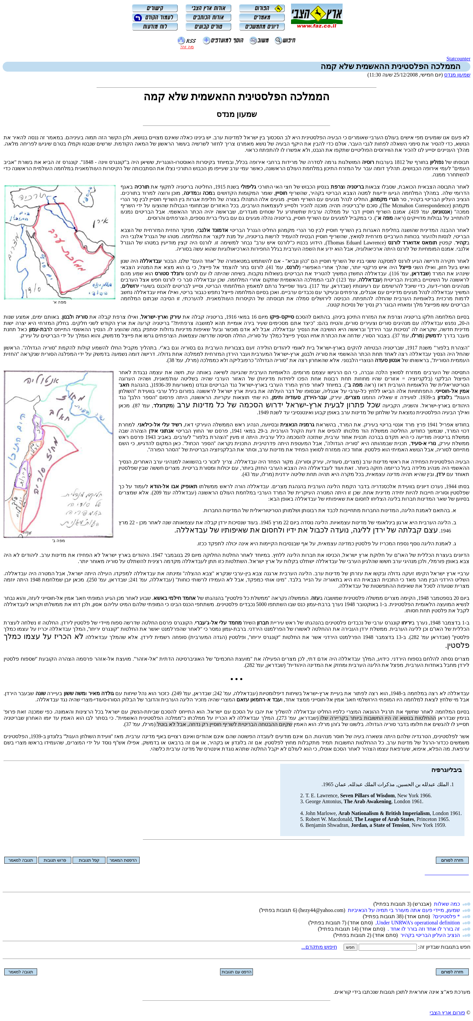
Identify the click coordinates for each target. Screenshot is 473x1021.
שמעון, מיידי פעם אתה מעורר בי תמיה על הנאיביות (404, 910)
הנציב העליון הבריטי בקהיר (430, 935)
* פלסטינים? (446, 916)
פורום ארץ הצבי (447, 1012)
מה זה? (186, 46)
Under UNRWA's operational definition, (417, 922)
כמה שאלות (447, 904)
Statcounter (458, 58)
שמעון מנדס (457, 75)
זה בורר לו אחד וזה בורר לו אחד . (424, 929)
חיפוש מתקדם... (319, 947)
